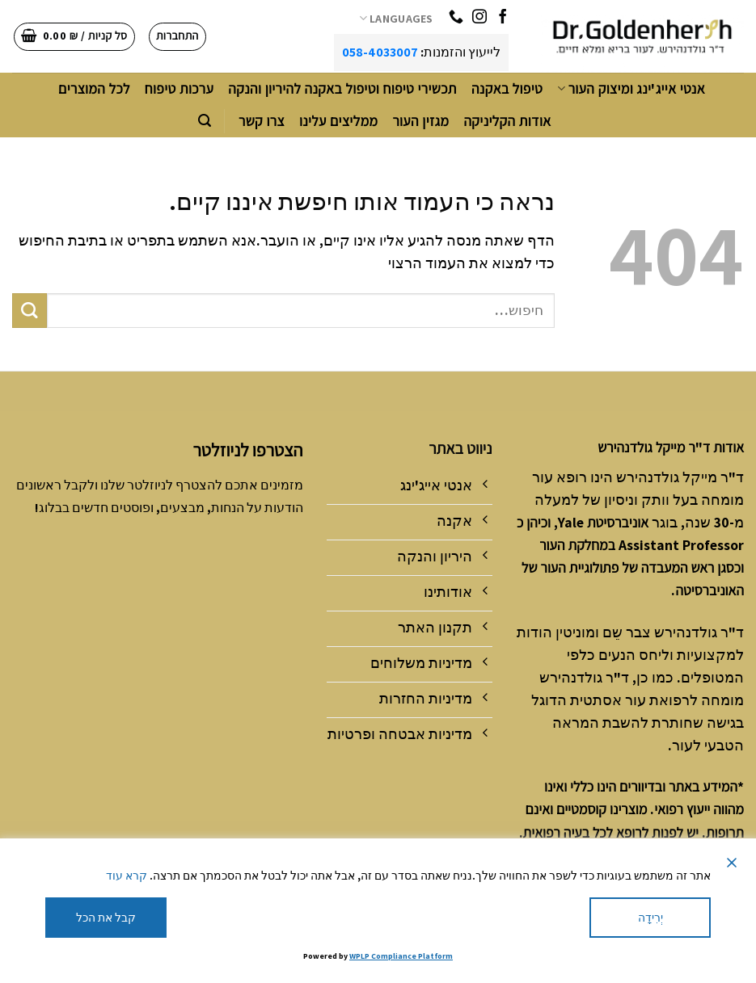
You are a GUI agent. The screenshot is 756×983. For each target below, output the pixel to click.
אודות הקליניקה (507, 120)
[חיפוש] (204, 121)
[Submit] (29, 310)
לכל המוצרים (94, 88)
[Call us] (456, 18)
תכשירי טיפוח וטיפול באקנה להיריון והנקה (342, 88)
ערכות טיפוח (179, 88)
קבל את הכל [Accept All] (106, 917)
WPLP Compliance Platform (401, 956)
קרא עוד (126, 875)
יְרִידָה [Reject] (650, 917)
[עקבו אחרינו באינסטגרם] (479, 18)
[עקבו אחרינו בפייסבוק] (503, 18)
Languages (396, 18)
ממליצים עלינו (338, 120)
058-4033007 (380, 52)
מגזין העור (420, 120)
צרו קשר (262, 120)
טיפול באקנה (507, 88)
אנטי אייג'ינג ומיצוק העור (631, 88)
